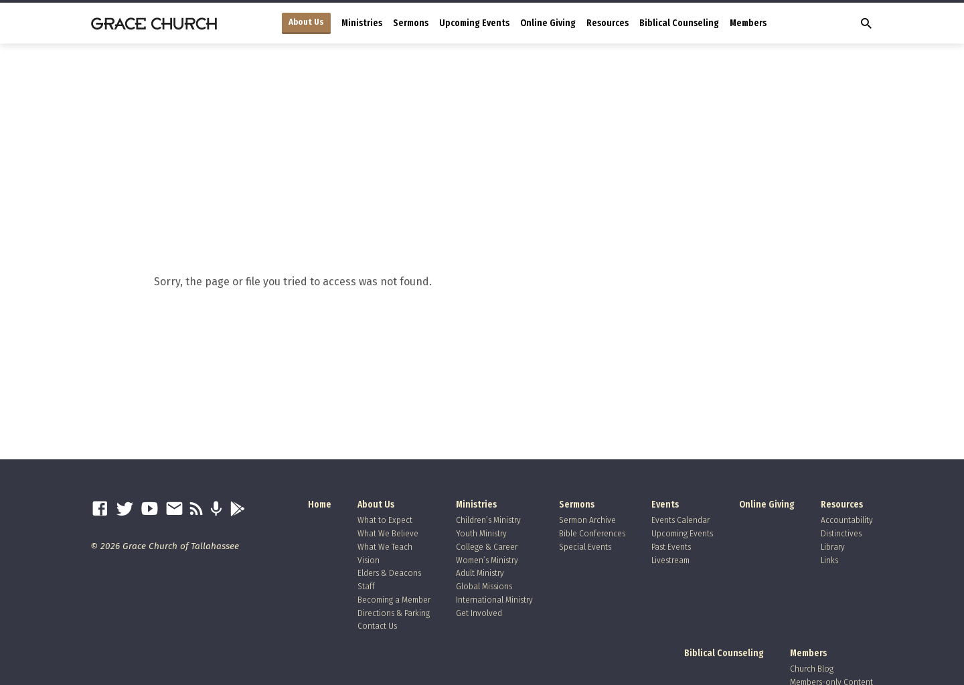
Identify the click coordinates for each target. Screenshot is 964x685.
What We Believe (387, 533)
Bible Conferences (592, 533)
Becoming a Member (393, 600)
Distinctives (841, 533)
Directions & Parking (393, 613)
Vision (368, 560)
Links (829, 560)
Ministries (361, 23)
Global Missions (484, 586)
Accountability (847, 520)
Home (319, 504)
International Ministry (494, 600)
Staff (366, 586)
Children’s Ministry (488, 520)
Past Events (671, 547)
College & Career (486, 547)
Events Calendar (680, 520)
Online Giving (548, 23)
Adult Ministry (480, 573)
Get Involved (479, 613)
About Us (306, 22)
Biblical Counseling (679, 23)
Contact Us (377, 626)
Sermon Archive (587, 520)
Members (748, 23)
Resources (607, 23)
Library (833, 547)
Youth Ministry (481, 533)
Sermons (410, 23)
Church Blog (811, 669)
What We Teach (384, 547)
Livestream (670, 560)
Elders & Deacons (389, 573)
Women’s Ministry (487, 560)
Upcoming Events (474, 23)
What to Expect (384, 520)
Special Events (585, 547)
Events (665, 504)
